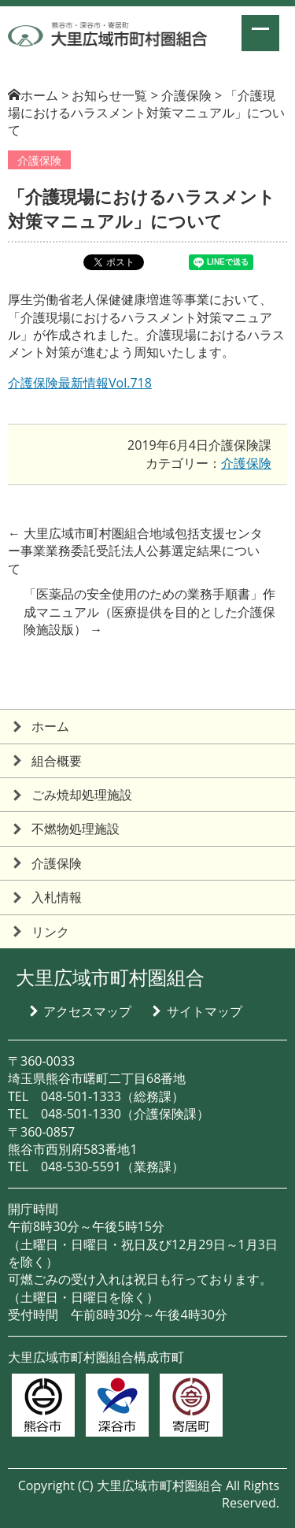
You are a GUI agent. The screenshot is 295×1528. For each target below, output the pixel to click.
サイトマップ (204, 1011)
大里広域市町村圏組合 (110, 977)
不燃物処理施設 (75, 828)
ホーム (39, 95)
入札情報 (56, 897)
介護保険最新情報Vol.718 (80, 382)
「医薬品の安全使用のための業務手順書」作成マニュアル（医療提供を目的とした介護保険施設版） (149, 611)
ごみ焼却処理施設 (81, 794)
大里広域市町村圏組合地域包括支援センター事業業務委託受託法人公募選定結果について (135, 551)
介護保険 (39, 160)
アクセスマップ (87, 1011)
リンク (50, 931)
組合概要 (56, 761)
